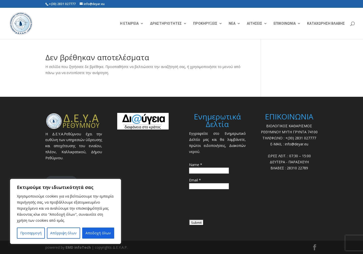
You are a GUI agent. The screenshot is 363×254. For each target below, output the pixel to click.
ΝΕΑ (232, 23)
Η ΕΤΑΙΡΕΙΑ (129, 23)
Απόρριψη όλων (63, 233)
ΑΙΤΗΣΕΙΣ (254, 23)
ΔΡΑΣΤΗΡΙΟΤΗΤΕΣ (166, 23)
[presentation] (227, 206)
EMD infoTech (78, 247)
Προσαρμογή (31, 233)
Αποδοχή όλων (98, 233)
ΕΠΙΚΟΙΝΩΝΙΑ (285, 23)
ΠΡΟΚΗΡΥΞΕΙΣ (205, 23)
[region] (65, 211)
